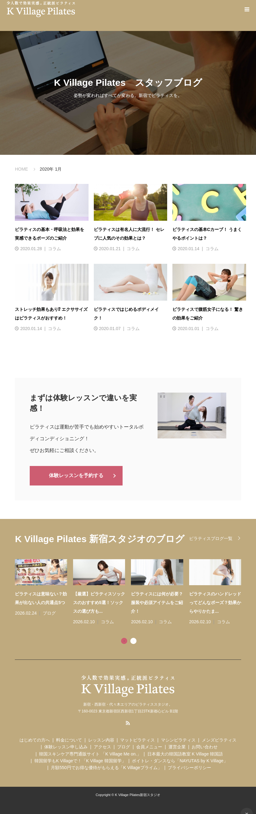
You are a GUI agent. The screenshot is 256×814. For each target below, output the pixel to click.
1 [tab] (124, 640)
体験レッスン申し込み (66, 746)
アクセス (102, 746)
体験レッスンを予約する (76, 475)
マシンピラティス (178, 739)
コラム (54, 248)
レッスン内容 (101, 739)
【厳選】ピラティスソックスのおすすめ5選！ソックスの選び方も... (99, 602)
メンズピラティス (219, 739)
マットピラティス (137, 739)
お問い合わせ (205, 746)
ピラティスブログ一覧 (210, 537)
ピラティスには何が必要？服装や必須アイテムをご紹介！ (157, 602)
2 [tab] (133, 640)
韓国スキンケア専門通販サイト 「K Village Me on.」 (90, 753)
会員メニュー (149, 746)
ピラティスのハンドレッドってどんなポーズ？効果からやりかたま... (215, 602)
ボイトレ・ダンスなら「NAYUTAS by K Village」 (180, 760)
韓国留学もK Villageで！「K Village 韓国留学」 (80, 760)
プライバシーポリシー (189, 767)
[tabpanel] (131, 592)
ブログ (49, 612)
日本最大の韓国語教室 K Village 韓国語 (185, 753)
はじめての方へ (35, 739)
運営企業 (177, 746)
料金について (69, 739)
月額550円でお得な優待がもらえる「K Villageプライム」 (106, 767)
